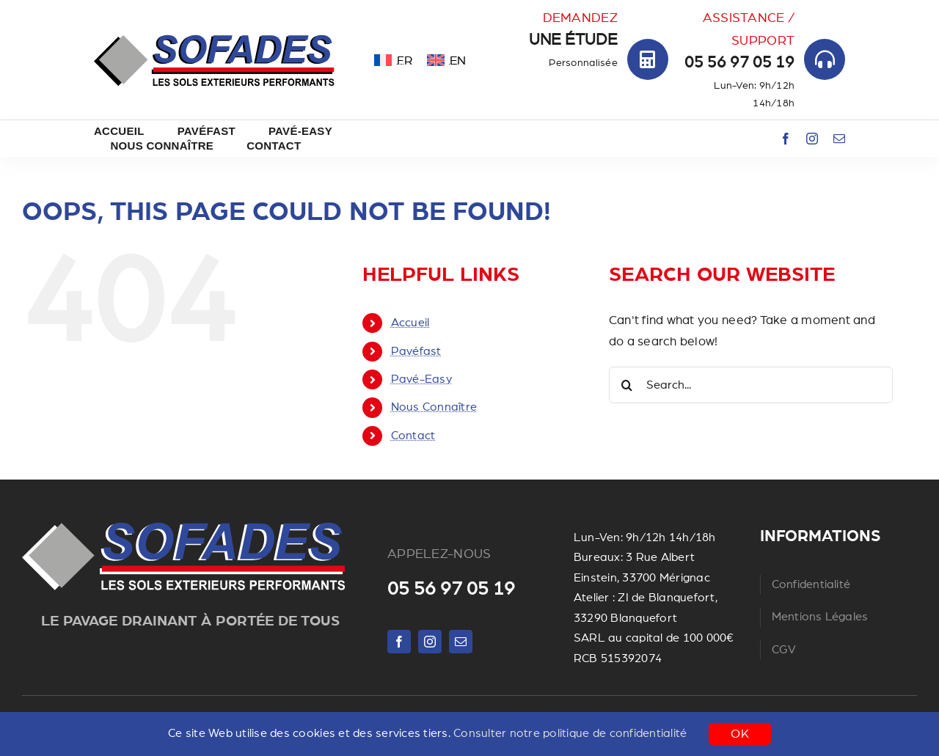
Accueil (410, 323)
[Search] (627, 385)
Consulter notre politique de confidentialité (570, 733)
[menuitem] (393, 59)
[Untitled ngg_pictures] (184, 522)
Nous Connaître (434, 407)
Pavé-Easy (421, 379)
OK (740, 733)
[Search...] (751, 385)
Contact (413, 435)
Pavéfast (416, 351)
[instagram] (812, 138)
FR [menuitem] (404, 60)
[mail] (839, 138)
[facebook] (786, 138)
